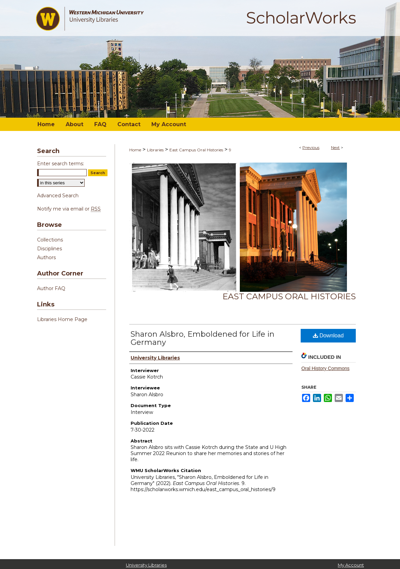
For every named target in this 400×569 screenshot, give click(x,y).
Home (135, 149)
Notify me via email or (69, 209)
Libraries (155, 149)
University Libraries (146, 565)
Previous (310, 147)
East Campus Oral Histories (196, 149)
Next (335, 147)
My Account (351, 565)
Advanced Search (58, 196)
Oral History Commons (325, 368)
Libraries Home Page (62, 319)
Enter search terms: (60, 164)
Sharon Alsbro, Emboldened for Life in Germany (202, 338)
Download (328, 335)
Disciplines (49, 249)
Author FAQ (51, 288)
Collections (50, 240)
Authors (46, 257)
